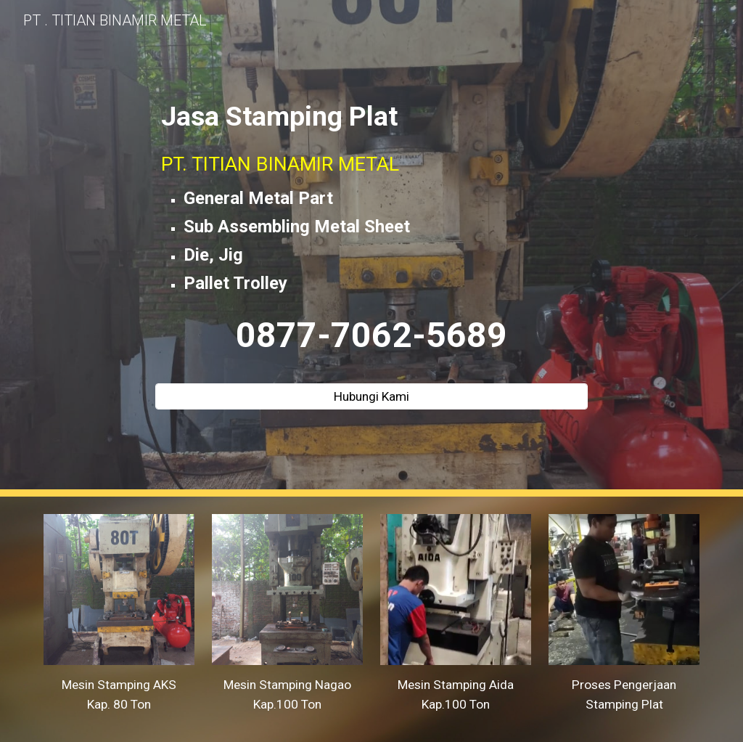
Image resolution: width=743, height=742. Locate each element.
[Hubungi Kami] (371, 396)
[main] (371, 235)
